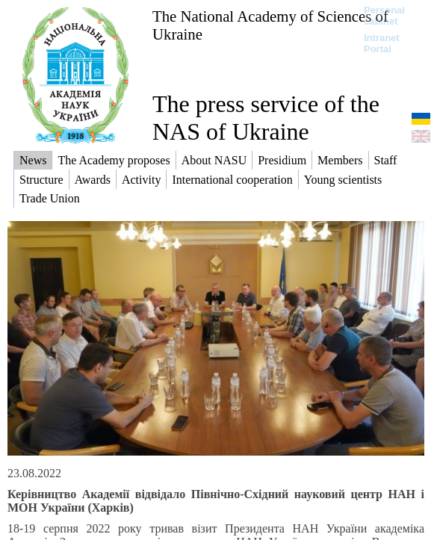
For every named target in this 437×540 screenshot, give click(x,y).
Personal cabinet (384, 15)
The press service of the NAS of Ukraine (265, 117)
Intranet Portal (382, 43)
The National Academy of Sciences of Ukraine (270, 25)
